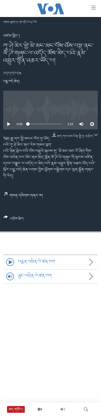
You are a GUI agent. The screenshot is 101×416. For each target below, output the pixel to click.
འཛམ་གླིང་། (11, 36)
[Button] (14, 220)
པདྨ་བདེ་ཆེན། (11, 81)
